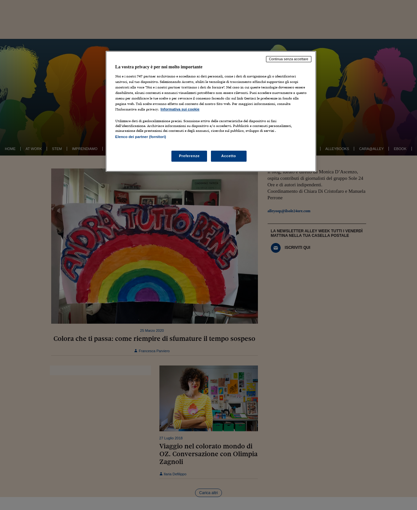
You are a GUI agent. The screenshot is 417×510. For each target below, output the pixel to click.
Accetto (228, 156)
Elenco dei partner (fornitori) (140, 137)
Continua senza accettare (288, 59)
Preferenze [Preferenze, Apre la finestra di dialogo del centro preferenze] (189, 156)
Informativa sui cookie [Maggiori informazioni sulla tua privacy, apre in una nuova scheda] (180, 109)
